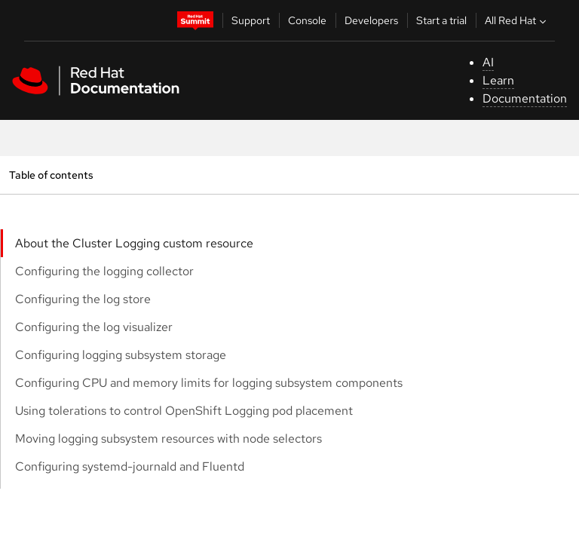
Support (250, 20)
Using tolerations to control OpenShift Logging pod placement (184, 411)
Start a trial (441, 20)
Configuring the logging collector (104, 271)
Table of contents (50, 174)
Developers (371, 20)
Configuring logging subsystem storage (120, 355)
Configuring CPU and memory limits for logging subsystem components (209, 383)
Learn (498, 80)
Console (307, 20)
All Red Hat (517, 20)
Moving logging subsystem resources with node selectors (168, 438)
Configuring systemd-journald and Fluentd (129, 466)
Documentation (524, 98)
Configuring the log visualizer (94, 327)
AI (488, 62)
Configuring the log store (83, 299)
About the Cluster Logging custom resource (134, 243)
